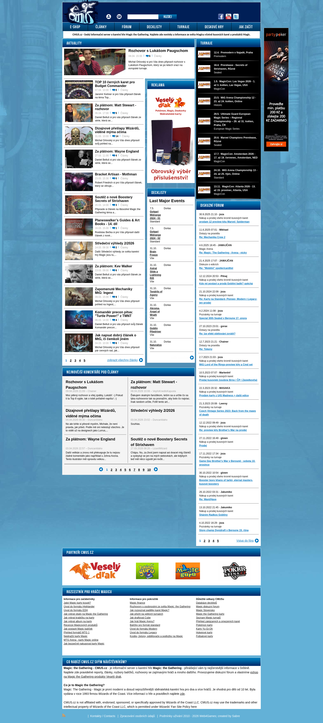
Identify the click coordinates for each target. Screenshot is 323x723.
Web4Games (207, 716)
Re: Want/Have (208, 499)
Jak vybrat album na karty (78, 621)
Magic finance (137, 602)
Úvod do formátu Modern (143, 628)
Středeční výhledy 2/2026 (114, 243)
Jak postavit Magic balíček (78, 628)
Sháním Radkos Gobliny (213, 514)
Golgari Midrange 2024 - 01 (155, 215)
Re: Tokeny (205, 349)
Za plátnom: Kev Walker (113, 266)
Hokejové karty (204, 632)
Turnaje (206, 43)
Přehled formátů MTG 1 (76, 632)
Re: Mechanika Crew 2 (212, 237)
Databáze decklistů (206, 602)
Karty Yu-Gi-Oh (204, 628)
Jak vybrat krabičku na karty (79, 617)
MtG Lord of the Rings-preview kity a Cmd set (226, 364)
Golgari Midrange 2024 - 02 (155, 235)
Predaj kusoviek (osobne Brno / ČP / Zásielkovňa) (228, 380)
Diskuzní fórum (212, 205)
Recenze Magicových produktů (80, 625)
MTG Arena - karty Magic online (81, 639)
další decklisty (179, 357)
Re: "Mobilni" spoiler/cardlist (216, 268)
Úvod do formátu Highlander (79, 606)
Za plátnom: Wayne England (117, 151)
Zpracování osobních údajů (137, 716)
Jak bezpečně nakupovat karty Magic (84, 643)
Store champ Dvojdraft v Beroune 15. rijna (223, 530)
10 (149, 469)
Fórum (119, 13)
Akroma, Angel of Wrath (155, 311)
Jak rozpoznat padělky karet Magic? (149, 610)
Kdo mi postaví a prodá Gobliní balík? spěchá (226, 283)
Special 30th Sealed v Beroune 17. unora (223, 318)
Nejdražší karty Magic (75, 636)
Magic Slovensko (205, 610)
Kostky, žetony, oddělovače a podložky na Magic (156, 636)
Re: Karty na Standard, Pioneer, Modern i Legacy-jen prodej (228, 301)
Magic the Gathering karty (210, 614)
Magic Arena (206, 249)
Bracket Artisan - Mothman (116, 174)
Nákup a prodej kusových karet (216, 295)
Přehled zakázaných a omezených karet (218, 621)
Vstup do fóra (245, 540)
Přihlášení (109, 13)
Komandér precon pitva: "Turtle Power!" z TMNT (114, 314)
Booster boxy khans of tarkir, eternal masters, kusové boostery (226, 482)
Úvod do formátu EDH (76, 610)
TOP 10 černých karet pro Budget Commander (115, 84)
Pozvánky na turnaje (210, 314)
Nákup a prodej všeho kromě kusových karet (223, 218)
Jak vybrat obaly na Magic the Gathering (86, 614)
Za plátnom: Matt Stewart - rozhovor (115, 107)
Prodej (203, 445)
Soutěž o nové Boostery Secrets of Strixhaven (113, 199)
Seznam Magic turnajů (208, 617)
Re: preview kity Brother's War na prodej (223, 430)
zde (182, 693)
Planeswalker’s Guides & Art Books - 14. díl (117, 222)
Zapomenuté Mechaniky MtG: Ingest (113, 291)
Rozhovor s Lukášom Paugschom (158, 51)
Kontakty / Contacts (102, 716)
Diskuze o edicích (209, 264)
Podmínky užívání (171, 716)
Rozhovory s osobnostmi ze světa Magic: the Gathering (160, 606)
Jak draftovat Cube (140, 617)
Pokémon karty (204, 625)
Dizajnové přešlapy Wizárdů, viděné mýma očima (117, 130)
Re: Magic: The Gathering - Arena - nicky (223, 252)
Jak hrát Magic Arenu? (142, 621)
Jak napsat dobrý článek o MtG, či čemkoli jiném (115, 337)
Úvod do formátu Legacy (143, 632)
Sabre (236, 716)
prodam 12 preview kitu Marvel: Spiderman (224, 221)
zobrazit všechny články (122, 360)
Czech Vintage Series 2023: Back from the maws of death (227, 413)
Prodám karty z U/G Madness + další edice (224, 395)
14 (117, 136)
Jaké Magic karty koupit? (77, 602)
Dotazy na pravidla (209, 233)
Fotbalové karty (204, 636)
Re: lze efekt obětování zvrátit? (217, 333)
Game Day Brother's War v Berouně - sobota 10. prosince (227, 463)
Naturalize (156, 345)
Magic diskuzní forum (207, 606)
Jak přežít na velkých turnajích (146, 614)
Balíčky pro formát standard (145, 625)
